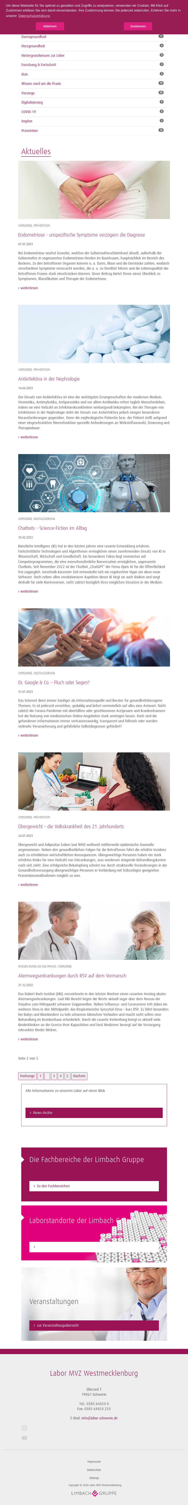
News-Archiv (42, 1113)
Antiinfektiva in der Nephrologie (49, 379)
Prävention (29, 131)
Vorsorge (28, 93)
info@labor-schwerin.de (100, 1418)
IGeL (24, 74)
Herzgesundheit (33, 46)
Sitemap (94, 1478)
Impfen (26, 121)
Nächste (79, 1076)
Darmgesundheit (33, 37)
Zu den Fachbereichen (53, 1186)
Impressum (94, 1461)
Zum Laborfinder (49, 1247)
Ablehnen (50, 26)
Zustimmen (138, 26)
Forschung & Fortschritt (38, 65)
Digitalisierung (32, 102)
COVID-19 (28, 112)
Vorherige (27, 1076)
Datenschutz (94, 1470)
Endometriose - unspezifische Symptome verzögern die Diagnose (81, 235)
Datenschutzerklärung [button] (34, 16)
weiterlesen (28, 288)
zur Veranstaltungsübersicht (58, 1325)
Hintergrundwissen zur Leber (43, 56)
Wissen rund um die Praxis (41, 84)
